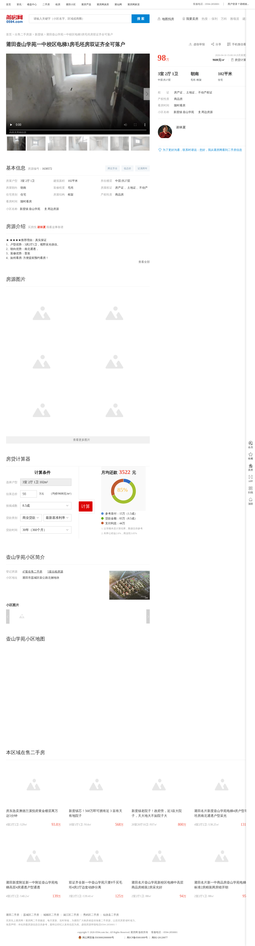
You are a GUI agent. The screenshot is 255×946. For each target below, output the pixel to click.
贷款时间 (11, 530)
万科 (224, 18)
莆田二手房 (12, 914)
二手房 (46, 4)
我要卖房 (192, 18)
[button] (147, 94)
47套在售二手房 (32, 571)
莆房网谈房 (103, 4)
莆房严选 (86, 4)
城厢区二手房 (51, 914)
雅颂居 (234, 18)
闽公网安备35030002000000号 (98, 937)
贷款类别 (11, 517)
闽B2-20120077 (160, 937)
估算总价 (11, 494)
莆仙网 (118, 4)
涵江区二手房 (71, 914)
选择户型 (11, 482)
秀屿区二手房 (91, 914)
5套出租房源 (55, 571)
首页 (8, 4)
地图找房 (168, 19)
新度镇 (39, 34)
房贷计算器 (242, 59)
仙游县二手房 (111, 914)
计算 (85, 506)
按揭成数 (11, 505)
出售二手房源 (23, 34)
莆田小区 (71, 4)
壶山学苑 (188, 112)
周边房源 (207, 112)
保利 (214, 18)
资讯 (19, 4)
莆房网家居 (134, 4)
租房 (57, 4)
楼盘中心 (32, 4)
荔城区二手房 (31, 914)
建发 (245, 18)
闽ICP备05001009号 (137, 937)
